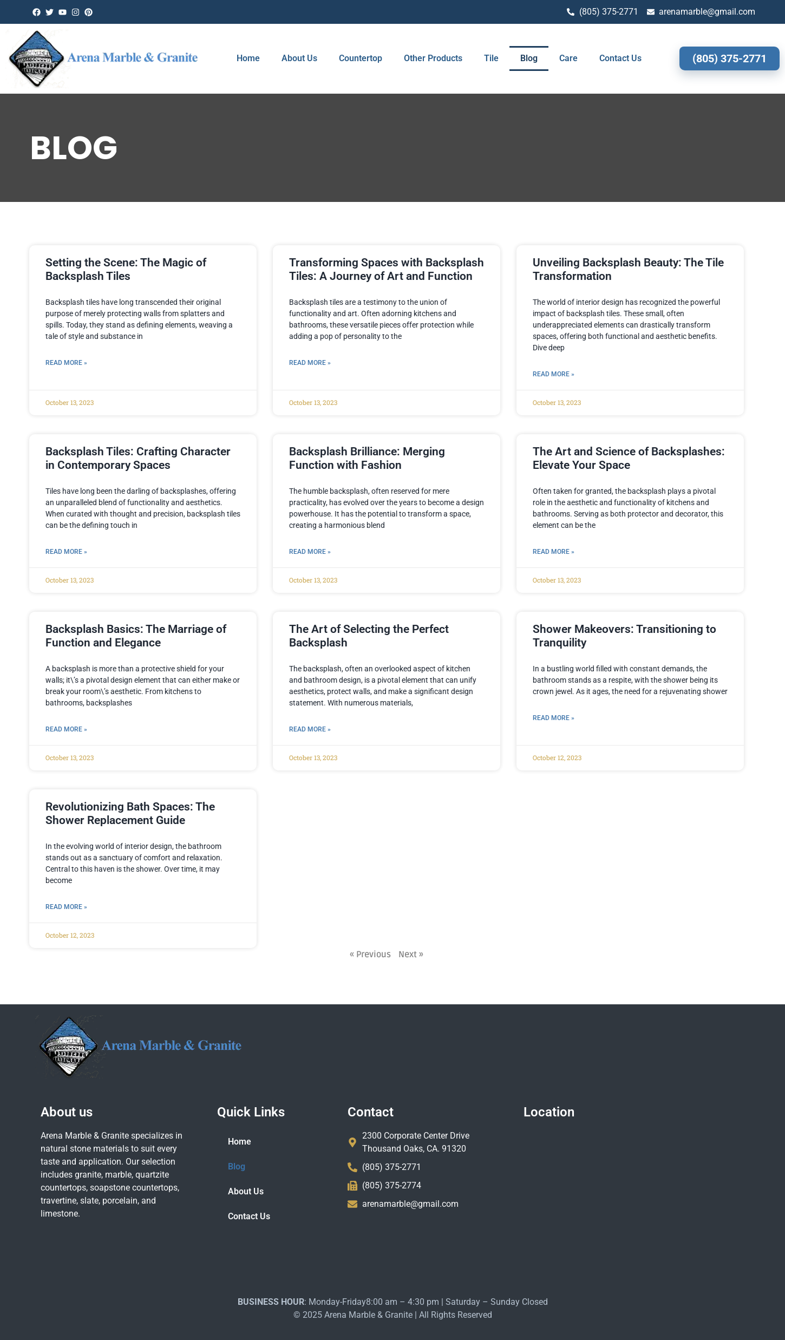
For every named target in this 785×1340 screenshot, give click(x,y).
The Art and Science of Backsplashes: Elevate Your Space (570, 458)
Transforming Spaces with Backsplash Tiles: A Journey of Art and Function (327, 269)
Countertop (360, 58)
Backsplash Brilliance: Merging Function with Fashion (308, 458)
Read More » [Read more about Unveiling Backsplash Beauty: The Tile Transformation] (494, 374)
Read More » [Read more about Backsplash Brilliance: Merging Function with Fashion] (251, 551)
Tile (491, 58)
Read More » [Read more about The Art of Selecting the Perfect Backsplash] (251, 729)
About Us (299, 58)
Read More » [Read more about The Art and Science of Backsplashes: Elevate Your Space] (494, 551)
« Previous (311, 954)
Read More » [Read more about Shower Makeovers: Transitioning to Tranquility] (494, 718)
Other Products (433, 58)
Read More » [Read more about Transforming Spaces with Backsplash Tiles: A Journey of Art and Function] (251, 363)
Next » (351, 954)
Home (248, 58)
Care (568, 58)
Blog (529, 58)
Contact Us (620, 58)
